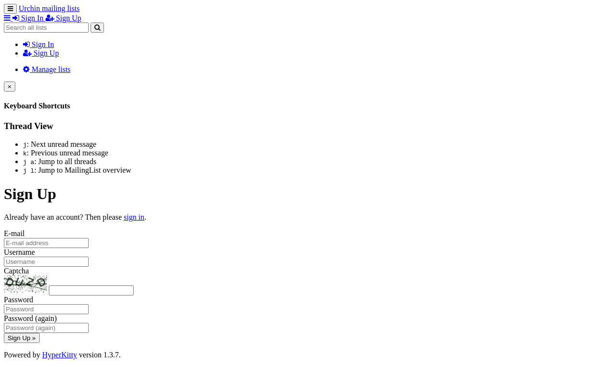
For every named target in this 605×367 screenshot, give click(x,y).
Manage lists (46, 69)
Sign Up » (22, 338)
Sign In (38, 44)
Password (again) (30, 318)
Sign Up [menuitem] (63, 18)
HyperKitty (59, 355)
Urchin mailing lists (49, 8)
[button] (8, 18)
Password (18, 300)
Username (19, 252)
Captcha (16, 271)
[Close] (9, 87)
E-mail (14, 233)
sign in (134, 217)
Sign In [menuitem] (29, 18)
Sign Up (41, 53)
